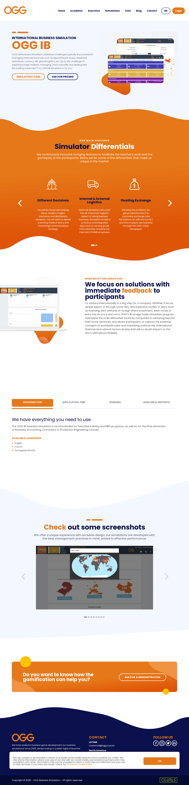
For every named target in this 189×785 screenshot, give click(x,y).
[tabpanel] (53, 203)
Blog (139, 10)
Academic (76, 10)
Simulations (112, 10)
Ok (159, 761)
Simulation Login (28, 76)
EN (165, 10)
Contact (152, 10)
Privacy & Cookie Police (79, 764)
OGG (128, 10)
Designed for (32, 402)
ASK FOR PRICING (63, 76)
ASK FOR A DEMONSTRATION (142, 677)
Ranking (115, 402)
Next (170, 203)
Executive (94, 10)
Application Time (74, 402)
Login (178, 10)
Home (61, 10)
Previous (20, 203)
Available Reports (156, 402)
